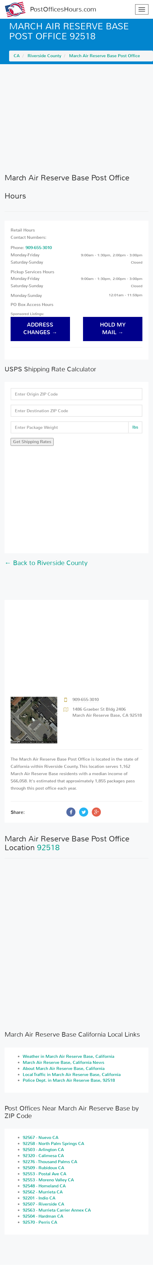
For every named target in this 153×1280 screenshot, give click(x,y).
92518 (48, 848)
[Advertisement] (76, 118)
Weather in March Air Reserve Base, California (68, 1056)
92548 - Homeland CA (44, 1186)
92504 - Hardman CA (43, 1216)
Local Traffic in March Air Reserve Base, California (72, 1075)
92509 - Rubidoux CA (43, 1168)
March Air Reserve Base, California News (63, 1062)
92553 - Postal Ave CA (44, 1174)
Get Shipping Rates (32, 442)
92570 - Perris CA (40, 1222)
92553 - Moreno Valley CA (48, 1180)
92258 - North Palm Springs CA (53, 1144)
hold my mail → (113, 328)
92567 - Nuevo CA (40, 1137)
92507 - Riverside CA (43, 1204)
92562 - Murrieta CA (43, 1192)
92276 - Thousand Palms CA (50, 1162)
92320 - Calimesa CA (43, 1156)
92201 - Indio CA (39, 1198)
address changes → (40, 328)
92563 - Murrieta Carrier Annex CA (57, 1210)
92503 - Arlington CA (43, 1150)
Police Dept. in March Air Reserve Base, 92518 (69, 1080)
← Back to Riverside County (46, 563)
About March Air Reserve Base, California (64, 1068)
